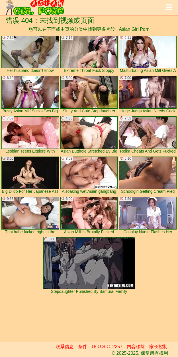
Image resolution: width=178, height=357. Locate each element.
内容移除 (136, 346)
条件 (82, 346)
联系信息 (65, 346)
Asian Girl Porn (134, 29)
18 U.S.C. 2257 (106, 346)
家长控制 (158, 346)
